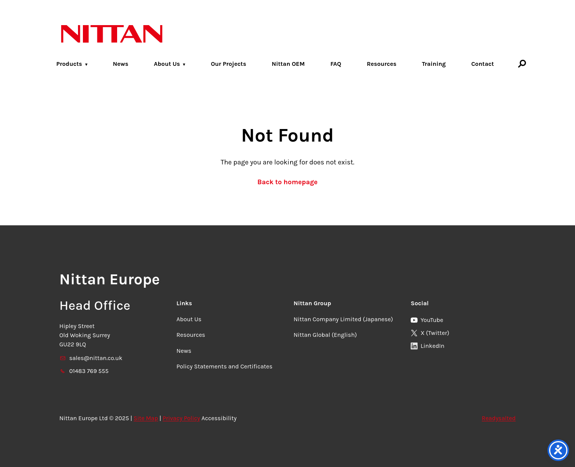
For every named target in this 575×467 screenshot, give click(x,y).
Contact (482, 63)
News (121, 63)
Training (434, 63)
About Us (167, 63)
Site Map (145, 418)
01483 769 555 (84, 371)
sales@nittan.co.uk (90, 358)
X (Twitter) (430, 332)
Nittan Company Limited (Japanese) (343, 319)
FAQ (336, 63)
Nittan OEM (288, 63)
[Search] (522, 64)
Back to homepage (287, 182)
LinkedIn (428, 345)
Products (69, 63)
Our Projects (228, 63)
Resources (381, 63)
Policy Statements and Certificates (224, 366)
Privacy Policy (181, 418)
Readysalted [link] (499, 418)
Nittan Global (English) (325, 334)
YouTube (427, 320)
